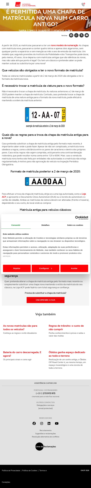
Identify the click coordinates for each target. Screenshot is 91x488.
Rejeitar (16, 268)
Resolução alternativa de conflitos (45, 437)
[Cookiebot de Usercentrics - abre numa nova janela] (77, 218)
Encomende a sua (45, 300)
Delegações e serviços (45, 405)
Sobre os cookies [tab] (75, 225)
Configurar (45, 268)
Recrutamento (45, 430)
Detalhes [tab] (45, 225)
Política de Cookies (29, 470)
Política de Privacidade (11, 470)
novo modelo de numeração (64, 45)
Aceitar (74, 268)
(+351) (45, 393)
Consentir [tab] (15, 225)
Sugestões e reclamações (45, 433)
